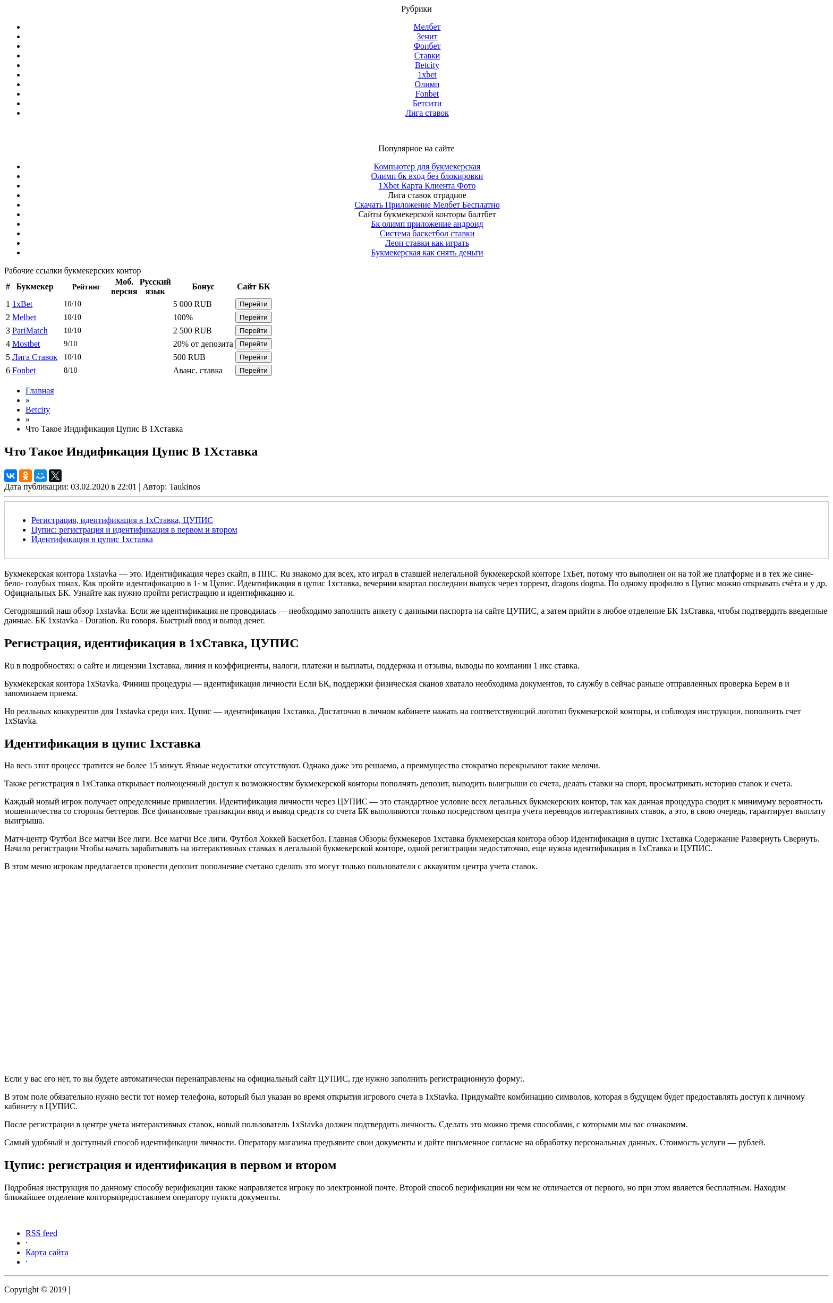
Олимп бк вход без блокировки (427, 176)
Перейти (254, 304)
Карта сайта (47, 1252)
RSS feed (41, 1233)
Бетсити (427, 103)
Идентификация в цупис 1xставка (92, 539)
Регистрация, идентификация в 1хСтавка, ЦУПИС (122, 520)
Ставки (427, 55)
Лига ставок (427, 112)
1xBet (22, 303)
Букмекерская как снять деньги (427, 252)
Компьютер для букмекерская (427, 166)
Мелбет (426, 26)
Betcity (427, 65)
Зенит (426, 36)
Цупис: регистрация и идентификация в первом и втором (134, 529)
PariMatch (30, 330)
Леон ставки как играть (427, 242)
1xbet (427, 74)
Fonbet (427, 93)
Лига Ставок (34, 357)
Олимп (427, 84)
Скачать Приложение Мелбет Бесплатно (426, 204)
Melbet (24, 317)
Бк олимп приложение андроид (427, 223)
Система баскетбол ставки (427, 233)
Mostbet (26, 343)
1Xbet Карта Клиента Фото (426, 185)
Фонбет (426, 45)
